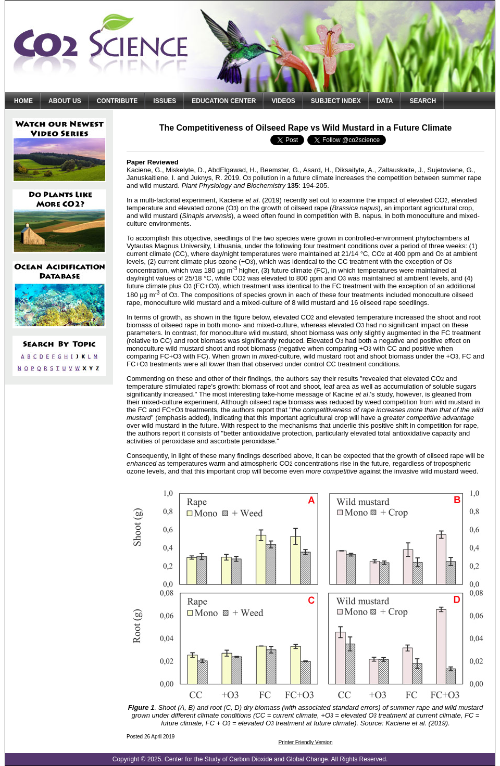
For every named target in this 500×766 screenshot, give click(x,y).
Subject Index (336, 101)
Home (23, 101)
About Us (64, 101)
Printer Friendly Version (306, 742)
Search (422, 101)
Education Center (224, 101)
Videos (283, 101)
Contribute (117, 101)
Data (385, 101)
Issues (164, 101)
